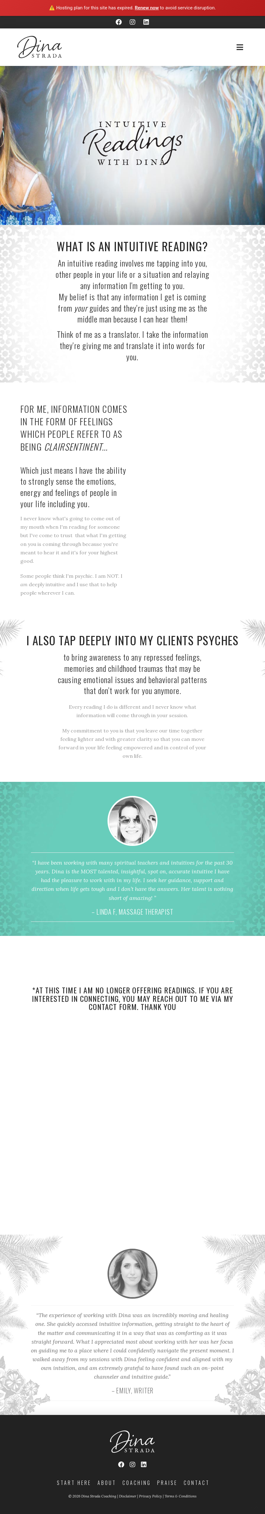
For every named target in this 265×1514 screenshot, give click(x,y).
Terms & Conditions (181, 1496)
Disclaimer (127, 1496)
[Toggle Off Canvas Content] (240, 47)
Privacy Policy (150, 1496)
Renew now (147, 8)
